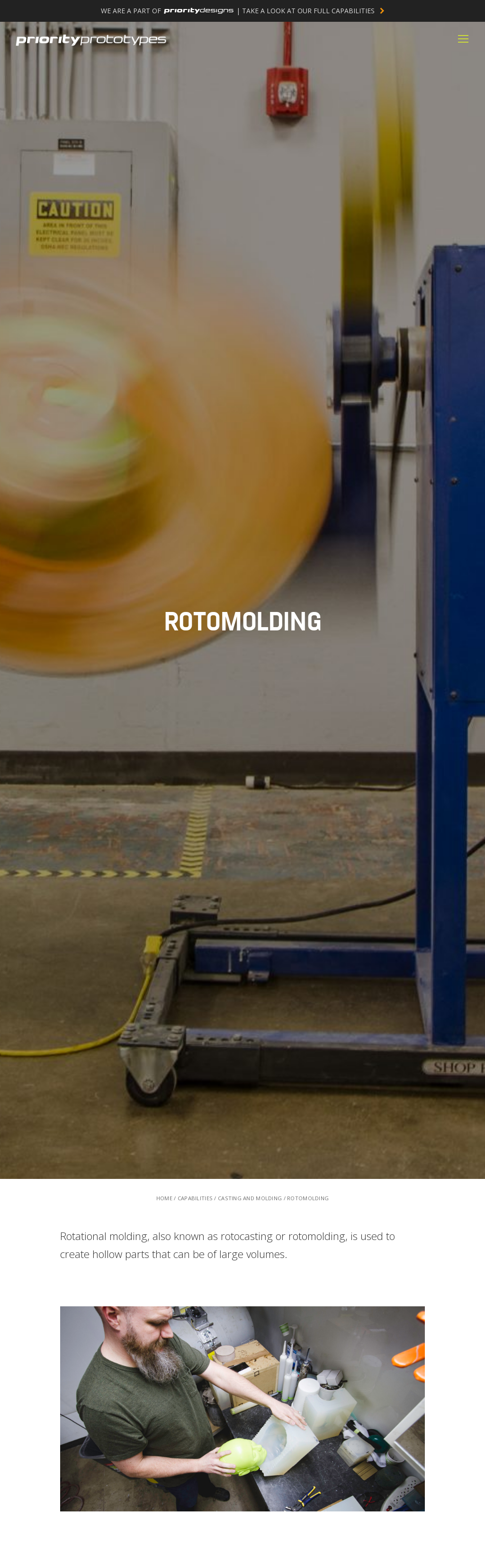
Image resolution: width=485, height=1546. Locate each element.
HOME (164, 1198)
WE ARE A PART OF (243, 10)
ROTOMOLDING (308, 1198)
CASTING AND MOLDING (250, 1198)
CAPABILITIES (195, 1198)
